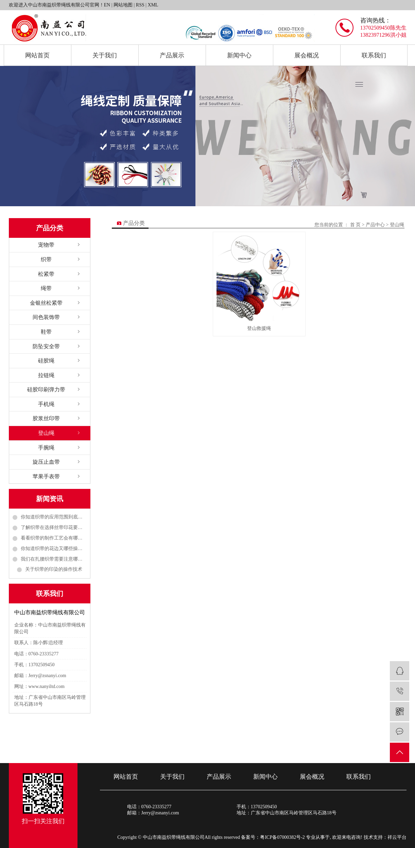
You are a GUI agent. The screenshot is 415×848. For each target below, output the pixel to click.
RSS (140, 4)
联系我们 (374, 55)
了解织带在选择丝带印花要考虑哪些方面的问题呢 (54, 527)
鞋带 (46, 332)
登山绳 (46, 433)
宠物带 (46, 245)
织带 (46, 259)
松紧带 (46, 274)
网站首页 (37, 55)
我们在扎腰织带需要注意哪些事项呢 (54, 559)
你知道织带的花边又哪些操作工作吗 (54, 548)
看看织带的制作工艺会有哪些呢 (54, 538)
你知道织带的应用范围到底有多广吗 (54, 516)
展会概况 (306, 55)
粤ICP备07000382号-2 (282, 837)
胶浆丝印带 (46, 418)
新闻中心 (239, 55)
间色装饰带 (46, 317)
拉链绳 (46, 375)
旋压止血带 (46, 462)
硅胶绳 (46, 361)
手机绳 (46, 404)
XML (153, 4)
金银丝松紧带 (46, 303)
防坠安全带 (46, 346)
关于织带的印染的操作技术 (53, 569)
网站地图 (123, 4)
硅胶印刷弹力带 (46, 389)
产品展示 (172, 55)
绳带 (46, 288)
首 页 (355, 224)
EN (107, 4)
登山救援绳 (259, 327)
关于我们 (104, 55)
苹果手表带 (46, 476)
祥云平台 (397, 837)
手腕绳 (46, 447)
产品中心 (375, 224)
